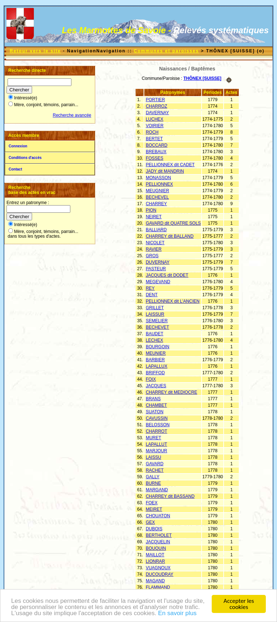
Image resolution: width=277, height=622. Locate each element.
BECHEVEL (157, 197)
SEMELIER (157, 320)
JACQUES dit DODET (167, 275)
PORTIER (155, 99)
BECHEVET (157, 327)
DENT (152, 294)
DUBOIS (154, 528)
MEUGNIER (157, 190)
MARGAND (157, 489)
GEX (150, 522)
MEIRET (154, 509)
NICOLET (155, 242)
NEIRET (154, 216)
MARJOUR (156, 450)
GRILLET (155, 307)
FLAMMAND (158, 587)
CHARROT (156, 431)
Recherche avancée (72, 115)
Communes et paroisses (166, 50)
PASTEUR (156, 268)
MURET (153, 437)
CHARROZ (156, 106)
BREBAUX (156, 151)
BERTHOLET (159, 535)
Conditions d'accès (25, 158)
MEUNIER (156, 353)
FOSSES (154, 158)
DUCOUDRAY (159, 574)
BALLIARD (156, 229)
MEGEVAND (158, 281)
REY (150, 288)
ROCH (152, 132)
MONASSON (158, 177)
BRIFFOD (155, 372)
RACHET (154, 470)
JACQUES (156, 385)
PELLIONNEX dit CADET (170, 164)
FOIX (151, 379)
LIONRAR (155, 561)
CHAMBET (156, 405)
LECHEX (154, 340)
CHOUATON (158, 515)
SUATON (154, 411)
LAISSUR (155, 314)
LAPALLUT (156, 444)
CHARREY (156, 203)
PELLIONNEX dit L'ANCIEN (172, 301)
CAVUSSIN (156, 418)
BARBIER (155, 359)
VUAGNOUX (158, 567)
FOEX (152, 502)
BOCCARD (156, 145)
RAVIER (154, 249)
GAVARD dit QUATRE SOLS (173, 223)
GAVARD (154, 463)
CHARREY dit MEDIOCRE (171, 392)
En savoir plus (177, 614)
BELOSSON (158, 424)
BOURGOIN (157, 346)
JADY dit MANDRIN (165, 171)
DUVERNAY (158, 262)
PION (151, 210)
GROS (152, 255)
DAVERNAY (157, 112)
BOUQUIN (156, 548)
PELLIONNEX (159, 184)
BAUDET (154, 333)
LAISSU (153, 457)
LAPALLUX (156, 366)
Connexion (18, 146)
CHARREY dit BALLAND (170, 236)
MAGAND (155, 580)
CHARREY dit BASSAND (170, 496)
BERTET (154, 138)
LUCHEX (154, 119)
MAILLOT (155, 554)
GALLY (152, 476)
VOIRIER (154, 125)
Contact (15, 169)
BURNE (153, 483)
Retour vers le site (35, 50)
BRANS (153, 398)
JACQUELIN (158, 541)
